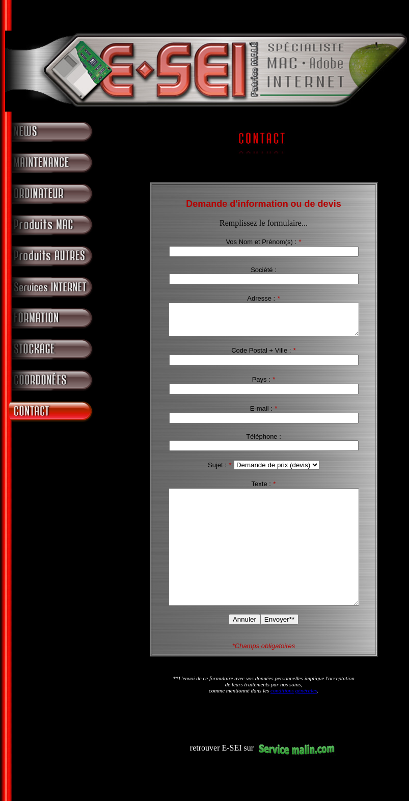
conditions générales (293, 719)
